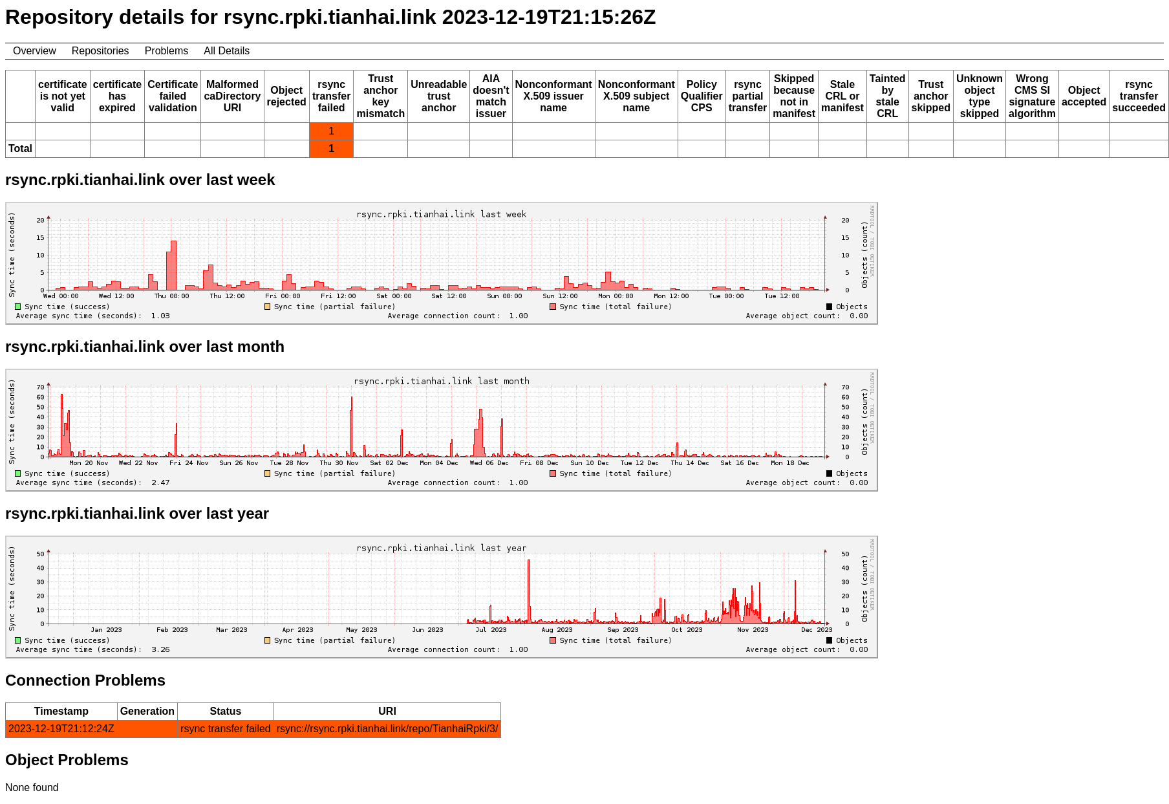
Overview (34, 50)
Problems (167, 50)
